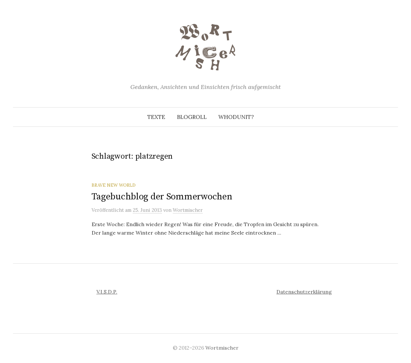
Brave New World (114, 185)
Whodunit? (236, 117)
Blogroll (192, 117)
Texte (156, 117)
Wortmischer (222, 347)
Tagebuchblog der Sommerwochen (162, 196)
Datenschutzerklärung (304, 291)
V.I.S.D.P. (106, 291)
